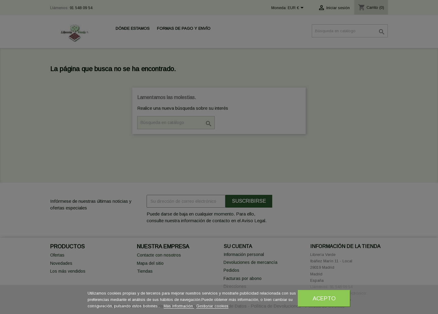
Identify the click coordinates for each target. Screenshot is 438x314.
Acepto (324, 298)
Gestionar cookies (212, 306)
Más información (179, 306)
